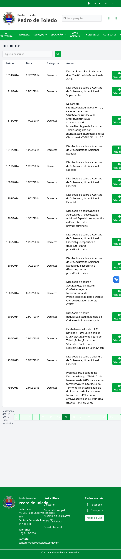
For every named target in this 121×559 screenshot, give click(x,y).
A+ (105, 3)
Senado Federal (53, 527)
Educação (58, 34)
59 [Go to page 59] (58, 417)
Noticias (24, 34)
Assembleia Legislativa (57, 516)
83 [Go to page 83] (111, 417)
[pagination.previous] (17, 417)
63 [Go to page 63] (89, 417)
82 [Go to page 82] (103, 417)
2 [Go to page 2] (29, 417)
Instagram (94, 510)
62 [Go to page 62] (81, 417)
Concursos (93, 34)
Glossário (49, 504)
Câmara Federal (53, 521)
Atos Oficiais (76, 35)
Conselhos (109, 34)
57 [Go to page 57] (43, 417)
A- (95, 3)
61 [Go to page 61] (74, 417)
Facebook (93, 505)
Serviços (40, 34)
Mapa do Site (94, 517)
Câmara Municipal (54, 510)
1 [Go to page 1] (22, 417)
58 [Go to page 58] (51, 417)
